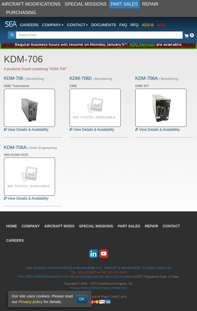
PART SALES (124, 4)
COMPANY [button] (53, 25)
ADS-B (148, 25)
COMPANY (31, 226)
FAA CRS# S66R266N (33, 276)
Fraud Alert (119, 288)
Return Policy (101, 288)
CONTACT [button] (77, 25)
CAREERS (29, 25)
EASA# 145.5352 (64, 276)
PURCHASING (21, 12)
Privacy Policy (79, 288)
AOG (161, 25)
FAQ (123, 25)
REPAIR (150, 4)
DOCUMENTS (103, 25)
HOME (11, 226)
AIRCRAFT (59, 226)
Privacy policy (30, 301)
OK (81, 299)
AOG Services (142, 44)
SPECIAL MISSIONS (86, 4)
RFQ (134, 25)
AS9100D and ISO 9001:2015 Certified (105, 276)
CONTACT (171, 226)
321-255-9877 (87, 272)
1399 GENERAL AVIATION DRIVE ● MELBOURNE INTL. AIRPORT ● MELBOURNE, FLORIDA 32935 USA (98, 268)
